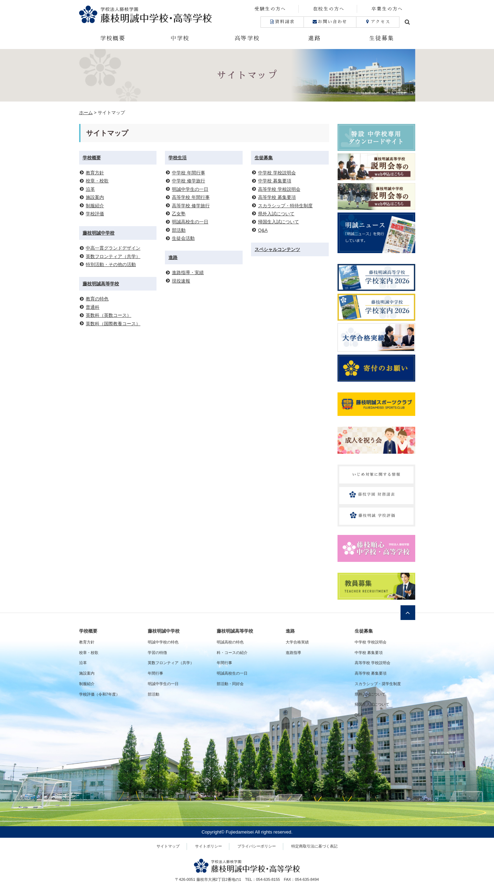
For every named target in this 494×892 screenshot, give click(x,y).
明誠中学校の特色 (163, 642)
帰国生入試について (278, 221)
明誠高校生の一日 (190, 221)
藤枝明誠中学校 (98, 233)
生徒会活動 (183, 238)
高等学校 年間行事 (191, 197)
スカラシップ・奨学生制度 (378, 684)
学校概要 (112, 38)
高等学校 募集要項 (277, 197)
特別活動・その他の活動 (111, 264)
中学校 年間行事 (188, 172)
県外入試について (276, 213)
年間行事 (155, 673)
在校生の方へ (329, 9)
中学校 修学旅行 (188, 180)
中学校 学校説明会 (277, 172)
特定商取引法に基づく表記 (314, 846)
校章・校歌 (97, 180)
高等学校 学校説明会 (279, 189)
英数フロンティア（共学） (113, 256)
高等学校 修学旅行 (191, 205)
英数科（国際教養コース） (113, 323)
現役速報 (181, 281)
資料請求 (282, 22)
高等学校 (247, 38)
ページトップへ (408, 612)
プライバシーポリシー (256, 846)
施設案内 (95, 197)
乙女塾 (179, 213)
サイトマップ (168, 846)
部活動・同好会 (230, 684)
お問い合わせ (330, 22)
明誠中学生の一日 (190, 189)
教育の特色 (97, 298)
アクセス (377, 22)
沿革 (90, 189)
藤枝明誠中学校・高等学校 (163, 14)
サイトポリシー (208, 846)
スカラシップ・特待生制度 (285, 205)
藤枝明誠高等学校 (101, 283)
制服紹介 (95, 205)
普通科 (92, 307)
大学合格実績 (297, 642)
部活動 (179, 230)
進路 (314, 38)
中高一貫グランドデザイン (113, 248)
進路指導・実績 (188, 272)
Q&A (262, 230)
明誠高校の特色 (230, 642)
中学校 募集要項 (274, 180)
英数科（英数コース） (108, 315)
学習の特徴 (157, 652)
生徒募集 (381, 38)
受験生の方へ (270, 9)
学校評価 (95, 213)
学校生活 (177, 157)
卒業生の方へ (387, 9)
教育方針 (95, 172)
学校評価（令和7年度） (99, 694)
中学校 (180, 38)
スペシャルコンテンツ (277, 249)
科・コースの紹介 (232, 652)
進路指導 (293, 652)
